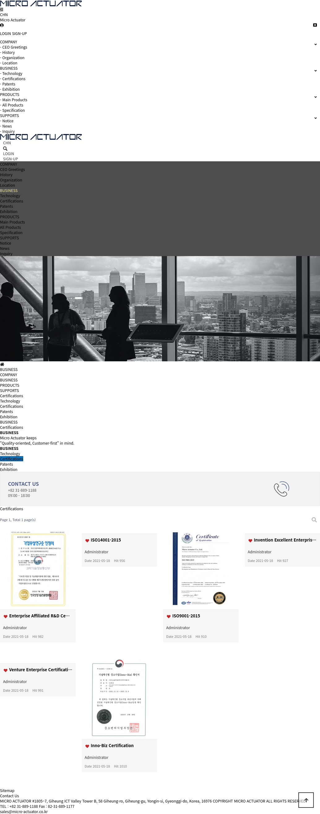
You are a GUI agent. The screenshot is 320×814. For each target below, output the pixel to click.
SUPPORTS (9, 237)
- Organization (12, 57)
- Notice (7, 120)
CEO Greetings (12, 169)
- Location (8, 62)
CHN (4, 14)
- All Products (11, 104)
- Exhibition (10, 89)
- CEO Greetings (13, 47)
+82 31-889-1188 (24, 806)
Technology (10, 195)
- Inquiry (7, 131)
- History (7, 52)
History (6, 174)
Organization (11, 179)
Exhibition (8, 211)
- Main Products (13, 99)
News (5, 248)
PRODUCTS (9, 216)
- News (6, 125)
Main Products (12, 221)
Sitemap (7, 790)
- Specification (12, 110)
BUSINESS (9, 190)
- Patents (7, 83)
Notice (5, 243)
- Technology (11, 73)
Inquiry (6, 253)
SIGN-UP (19, 33)
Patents (6, 206)
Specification (11, 232)
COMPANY (8, 164)
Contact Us (9, 795)
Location (7, 185)
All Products (10, 227)
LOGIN (5, 33)
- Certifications (12, 78)
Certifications (11, 200)
